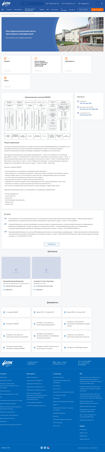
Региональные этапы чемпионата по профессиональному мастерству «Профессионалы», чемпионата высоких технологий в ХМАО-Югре (91, 380)
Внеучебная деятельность (7, 418)
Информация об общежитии (34, 383)
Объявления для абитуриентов (35, 386)
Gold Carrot (93, 448)
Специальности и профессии (35, 380)
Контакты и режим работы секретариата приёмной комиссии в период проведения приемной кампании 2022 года (37, 396)
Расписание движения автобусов (62, 419)
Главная (3, 14)
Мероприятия (83, 436)
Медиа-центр (83, 433)
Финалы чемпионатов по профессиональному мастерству (89, 402)
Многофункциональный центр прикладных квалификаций (20, 14)
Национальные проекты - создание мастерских (63, 409)
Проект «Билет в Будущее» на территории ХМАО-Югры (88, 416)
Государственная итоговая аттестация (11, 400)
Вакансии (55, 416)
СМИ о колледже (57, 422)
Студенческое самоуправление (9, 415)
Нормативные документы (87, 420)
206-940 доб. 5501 (86, 103)
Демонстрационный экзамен (8, 403)
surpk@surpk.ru (31, 364)
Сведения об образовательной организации (61, 381)
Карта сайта (56, 425)
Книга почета (57, 389)
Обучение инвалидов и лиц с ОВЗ (9, 394)
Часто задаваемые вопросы (34, 402)
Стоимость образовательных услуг (36, 405)
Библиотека (56, 398)
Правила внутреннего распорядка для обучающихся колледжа (10, 407)
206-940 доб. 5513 (86, 115)
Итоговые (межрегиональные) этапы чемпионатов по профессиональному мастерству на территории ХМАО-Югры (91, 396)
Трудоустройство (84, 439)
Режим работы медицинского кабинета (11, 424)
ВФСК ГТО (55, 404)
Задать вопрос (83, 9)
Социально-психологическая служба (63, 392)
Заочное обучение (5, 391)
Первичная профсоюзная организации (63, 401)
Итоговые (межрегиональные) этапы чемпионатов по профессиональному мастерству (90, 388)
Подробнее (51, 244)
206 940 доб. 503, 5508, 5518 (89, 109)
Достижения (56, 385)
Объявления (3, 377)
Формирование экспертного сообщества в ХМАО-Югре (87, 410)
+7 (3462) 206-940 (32, 362)
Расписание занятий (6, 380)
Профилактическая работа (7, 412)
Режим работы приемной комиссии (36, 390)
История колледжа (58, 377)
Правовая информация (59, 413)
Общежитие (3, 421)
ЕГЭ (1, 397)
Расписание (83, 429)
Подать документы (97, 9)
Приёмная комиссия (32, 377)
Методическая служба (59, 395)
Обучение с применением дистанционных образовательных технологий (9, 385)
